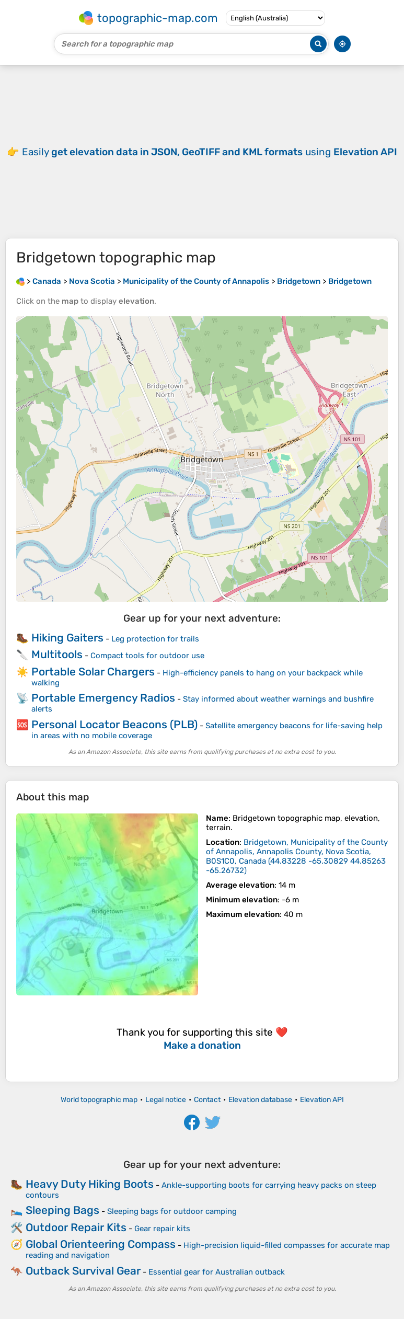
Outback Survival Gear (83, 1270)
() (297, 856)
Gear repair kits (162, 1228)
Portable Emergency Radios (103, 697)
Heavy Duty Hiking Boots (90, 1183)
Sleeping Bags (62, 1210)
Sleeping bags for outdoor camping (172, 1211)
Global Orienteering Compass (101, 1244)
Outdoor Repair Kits (76, 1227)
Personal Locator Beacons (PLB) (114, 724)
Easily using (209, 152)
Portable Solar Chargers (93, 671)
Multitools (57, 654)
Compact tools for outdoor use (147, 655)
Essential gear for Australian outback (216, 1272)
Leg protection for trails (155, 639)
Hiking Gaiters (67, 637)
